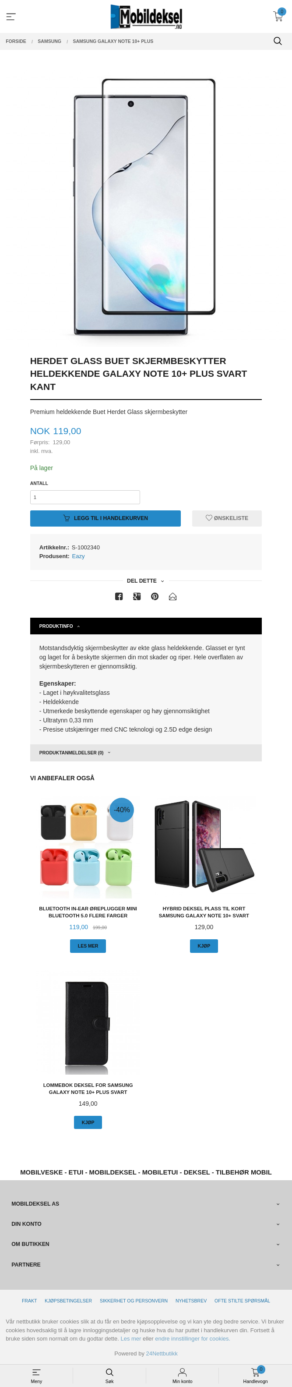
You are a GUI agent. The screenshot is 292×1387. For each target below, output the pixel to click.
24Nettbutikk (162, 1353)
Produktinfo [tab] (56, 626)
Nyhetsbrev (191, 1300)
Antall (39, 483)
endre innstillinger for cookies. (192, 1338)
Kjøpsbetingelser (68, 1300)
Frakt (29, 1300)
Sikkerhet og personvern (134, 1300)
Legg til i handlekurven (105, 518)
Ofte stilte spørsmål (242, 1300)
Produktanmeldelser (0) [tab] (71, 752)
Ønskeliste (227, 518)
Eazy (78, 556)
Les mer (130, 1338)
